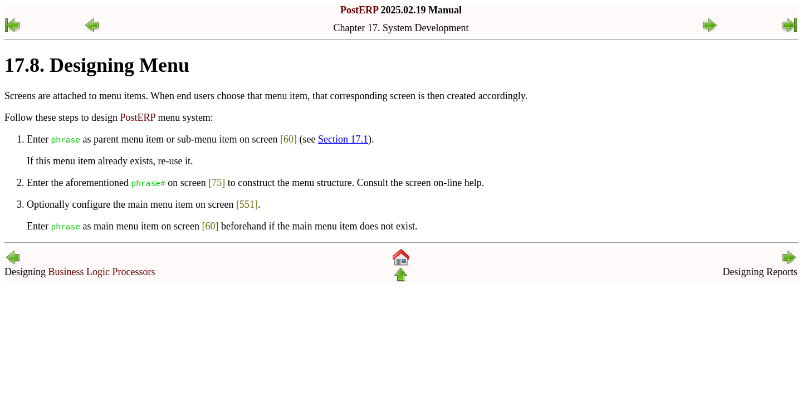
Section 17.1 (343, 139)
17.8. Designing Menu (96, 65)
